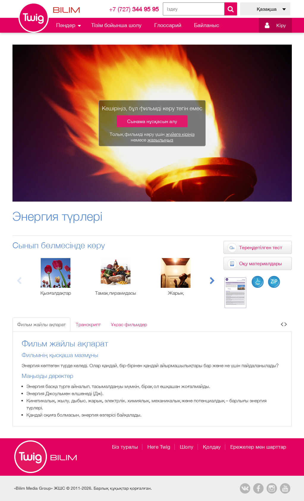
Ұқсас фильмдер (129, 324)
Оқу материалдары (260, 263)
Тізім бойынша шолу (116, 25)
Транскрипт (88, 324)
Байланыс (206, 25)
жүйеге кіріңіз (180, 134)
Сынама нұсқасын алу (152, 121)
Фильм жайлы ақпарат (41, 324)
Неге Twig (158, 447)
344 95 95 (134, 9)
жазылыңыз (160, 139)
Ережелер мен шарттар (258, 447)
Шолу (186, 447)
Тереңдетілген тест (260, 247)
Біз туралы (125, 447)
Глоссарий (167, 25)
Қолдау (212, 447)
